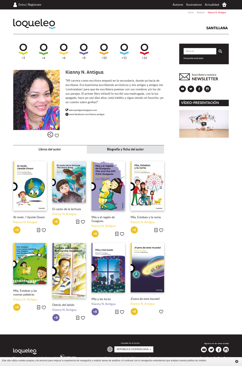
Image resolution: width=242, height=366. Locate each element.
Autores (178, 4)
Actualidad (212, 4)
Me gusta (57, 135)
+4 (43, 52)
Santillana (217, 28)
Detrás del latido (63, 304)
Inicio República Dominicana (224, 4)
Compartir (50, 134)
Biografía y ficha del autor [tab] (125, 149)
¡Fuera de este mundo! (145, 298)
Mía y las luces (102, 299)
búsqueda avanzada (193, 58)
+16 (144, 52)
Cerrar (236, 361)
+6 (63, 52)
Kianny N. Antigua (25, 222)
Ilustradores (194, 4)
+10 (104, 52)
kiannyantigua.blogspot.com (81, 110)
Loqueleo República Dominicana (34, 24)
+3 (23, 52)
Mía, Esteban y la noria (146, 217)
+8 (83, 52)
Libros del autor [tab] (50, 149)
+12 (124, 52)
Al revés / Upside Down (29, 217)
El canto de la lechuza (66, 209)
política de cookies (196, 360)
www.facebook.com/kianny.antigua (84, 114)
